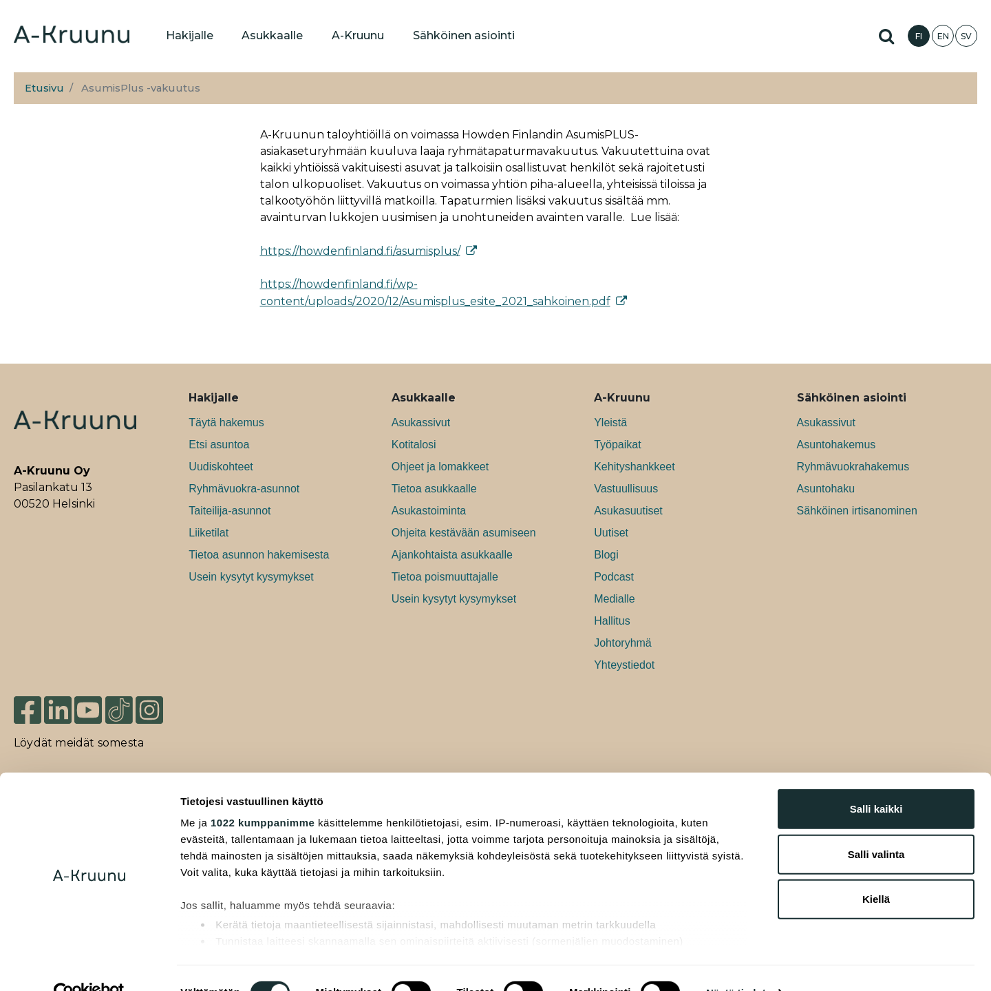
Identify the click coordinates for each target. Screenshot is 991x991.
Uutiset (611, 533)
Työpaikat (617, 444)
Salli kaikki (876, 780)
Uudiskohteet (221, 466)
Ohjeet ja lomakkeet (440, 466)
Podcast (614, 577)
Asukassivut (421, 422)
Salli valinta (876, 825)
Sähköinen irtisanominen (857, 511)
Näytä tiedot (736, 964)
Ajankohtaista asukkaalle (452, 555)
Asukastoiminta (429, 511)
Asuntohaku (826, 488)
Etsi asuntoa (219, 444)
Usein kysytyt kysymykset (251, 577)
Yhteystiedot (624, 665)
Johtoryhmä (623, 643)
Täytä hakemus (226, 422)
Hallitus (612, 621)
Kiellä (876, 871)
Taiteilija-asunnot (229, 511)
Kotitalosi (414, 444)
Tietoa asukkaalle (434, 488)
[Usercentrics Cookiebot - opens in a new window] (89, 964)
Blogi (606, 555)
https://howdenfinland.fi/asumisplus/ (360, 251)
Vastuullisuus (626, 488)
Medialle (614, 599)
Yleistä (610, 422)
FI (918, 36)
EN (943, 36)
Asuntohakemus (836, 444)
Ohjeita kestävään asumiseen (464, 533)
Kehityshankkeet (634, 466)
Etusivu (44, 88)
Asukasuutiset (628, 511)
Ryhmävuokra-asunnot (244, 488)
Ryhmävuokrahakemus (853, 466)
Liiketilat (208, 533)
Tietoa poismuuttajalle (445, 577)
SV (966, 36)
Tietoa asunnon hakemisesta (259, 555)
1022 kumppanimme (263, 794)
